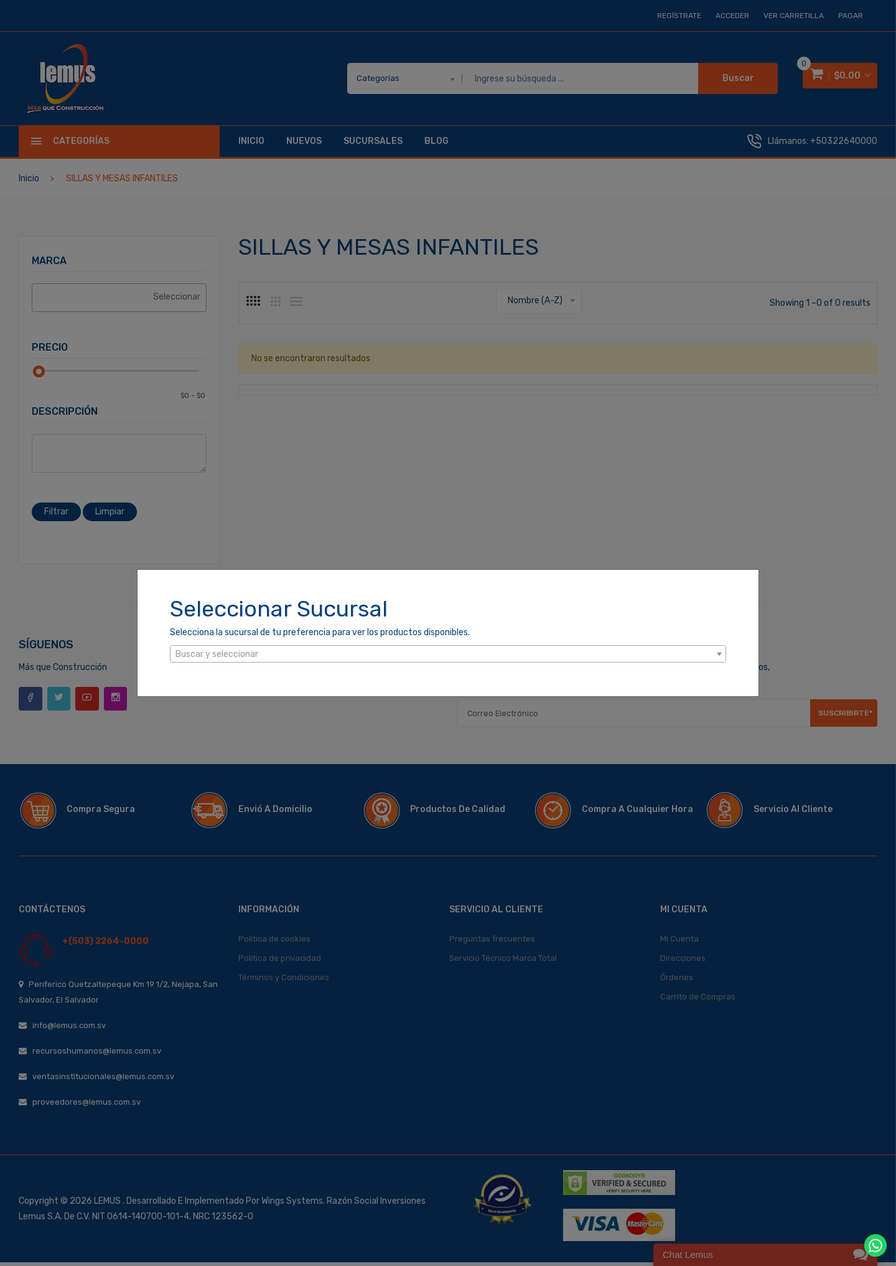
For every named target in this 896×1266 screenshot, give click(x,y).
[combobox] (448, 654)
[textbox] (448, 654)
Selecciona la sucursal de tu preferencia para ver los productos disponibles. (320, 632)
